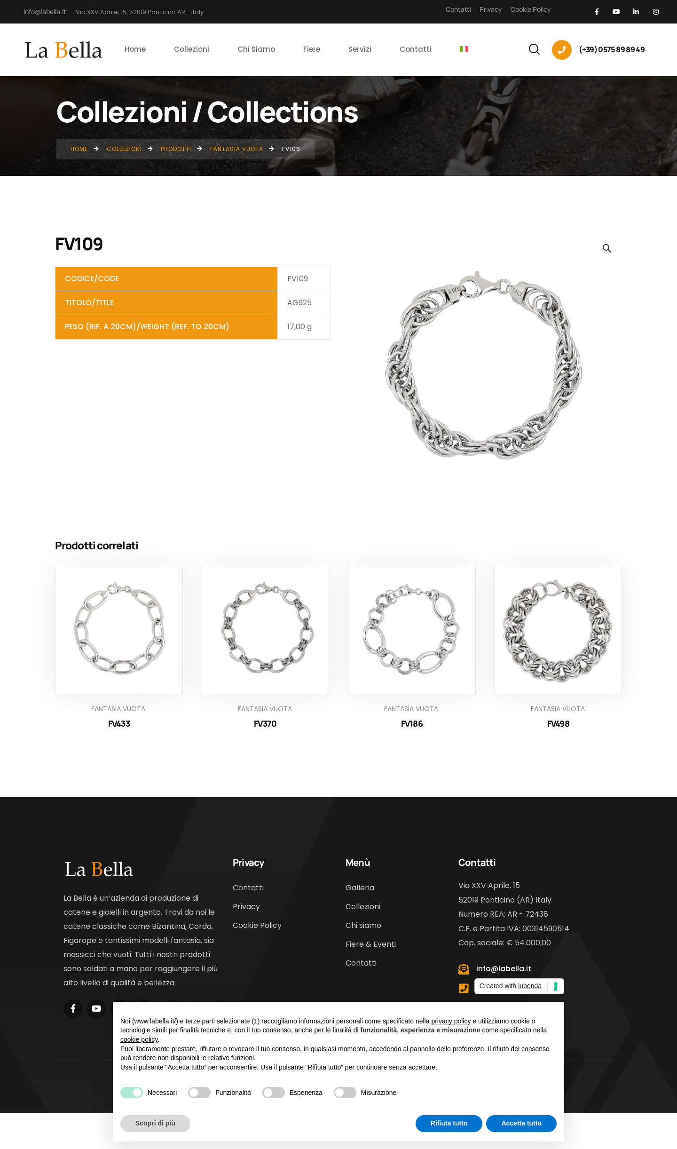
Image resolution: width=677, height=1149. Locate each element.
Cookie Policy (531, 9)
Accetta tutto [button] (521, 1123)
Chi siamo (363, 925)
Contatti (458, 9)
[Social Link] (596, 11)
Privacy (491, 9)
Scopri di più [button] (155, 1123)
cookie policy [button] (138, 1039)
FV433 (119, 723)
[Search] (534, 48)
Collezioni (363, 906)
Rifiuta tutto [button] (449, 1123)
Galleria (360, 887)
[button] (606, 247)
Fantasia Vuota (118, 708)
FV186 (412, 723)
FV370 (265, 723)
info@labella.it (45, 11)
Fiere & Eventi (371, 944)
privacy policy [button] (451, 1021)
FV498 (558, 723)
